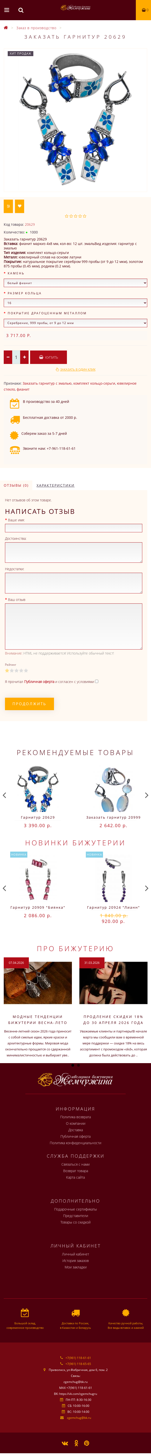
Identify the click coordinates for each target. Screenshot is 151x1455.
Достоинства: (15, 538)
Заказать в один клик (78, 369)
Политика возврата (75, 1117)
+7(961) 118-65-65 (78, 1364)
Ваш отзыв (16, 599)
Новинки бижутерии (75, 842)
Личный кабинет (75, 1254)
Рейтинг (10, 665)
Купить (48, 357)
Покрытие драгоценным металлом (47, 313)
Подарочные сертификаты (75, 1209)
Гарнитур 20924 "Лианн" (113, 907)
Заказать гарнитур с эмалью (47, 383)
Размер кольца (25, 293)
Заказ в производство (36, 27)
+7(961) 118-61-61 (78, 1358)
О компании (75, 1123)
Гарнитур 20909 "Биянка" (37, 907)
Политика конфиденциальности (75, 1142)
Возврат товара (75, 1170)
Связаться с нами (75, 1164)
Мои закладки (76, 1267)
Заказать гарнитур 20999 (113, 817)
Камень (16, 273)
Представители (75, 1215)
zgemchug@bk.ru (79, 1418)
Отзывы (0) (16, 485)
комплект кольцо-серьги (94, 383)
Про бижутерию (75, 948)
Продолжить (29, 703)
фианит (23, 389)
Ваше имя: (16, 520)
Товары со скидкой (75, 1222)
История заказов (75, 1260)
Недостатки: (14, 568)
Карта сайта (75, 1177)
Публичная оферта (75, 1136)
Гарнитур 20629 (38, 817)
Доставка (75, 1129)
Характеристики (56, 485)
